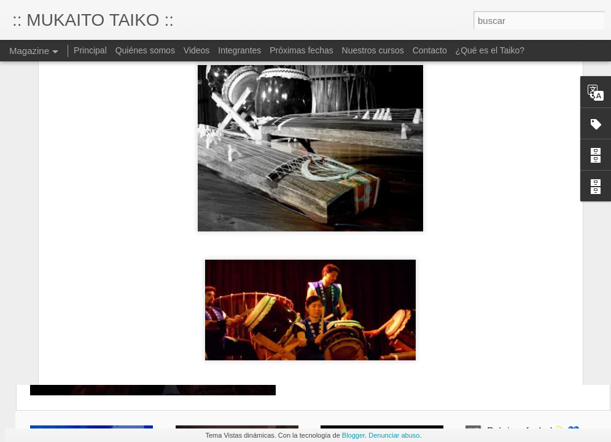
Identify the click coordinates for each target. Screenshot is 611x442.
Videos (197, 50)
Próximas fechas (302, 50)
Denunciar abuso (393, 435)
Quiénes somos (145, 50)
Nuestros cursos (373, 50)
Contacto (430, 50)
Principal (90, 50)
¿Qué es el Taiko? (490, 50)
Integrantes (239, 50)
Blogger (353, 435)
